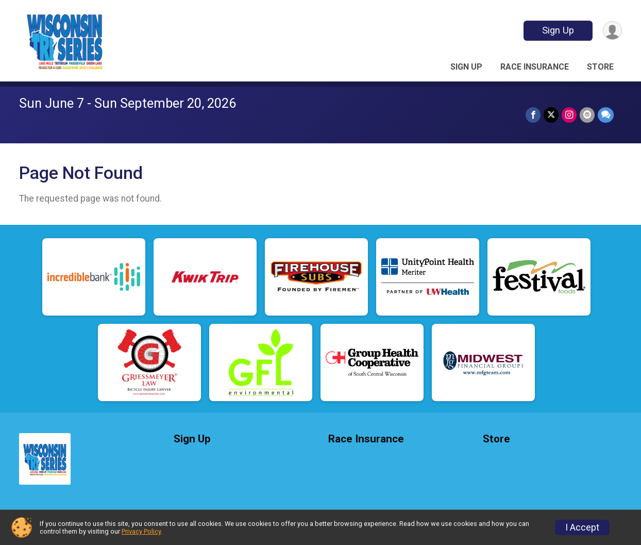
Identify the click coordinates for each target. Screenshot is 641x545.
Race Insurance (534, 67)
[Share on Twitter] (551, 114)
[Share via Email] (587, 114)
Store (600, 67)
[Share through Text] (606, 114)
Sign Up (558, 30)
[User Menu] (612, 30)
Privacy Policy (141, 531)
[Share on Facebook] (533, 114)
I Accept (582, 527)
